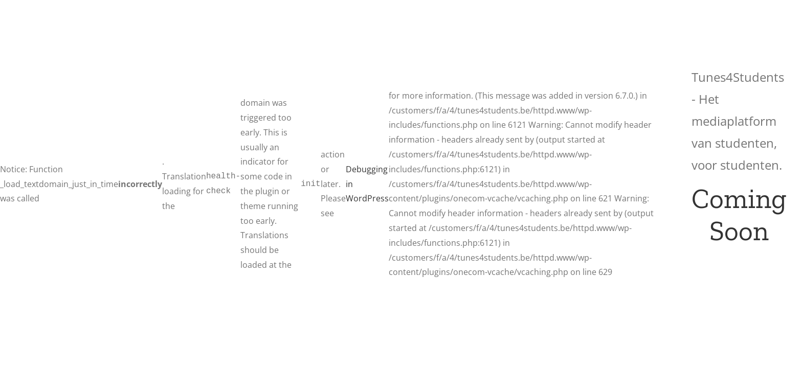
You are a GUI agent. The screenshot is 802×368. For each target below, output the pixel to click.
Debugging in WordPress (367, 184)
